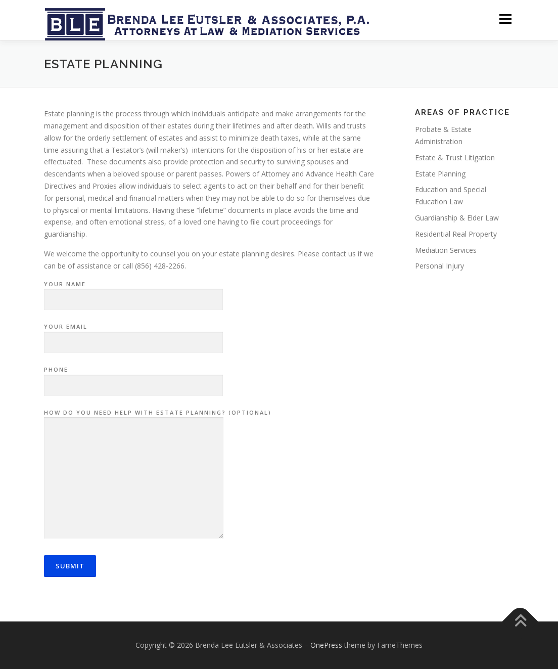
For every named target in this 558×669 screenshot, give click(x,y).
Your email (133, 335)
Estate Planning (440, 174)
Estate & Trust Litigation (455, 157)
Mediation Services (446, 250)
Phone (133, 378)
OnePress (326, 645)
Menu (505, 19)
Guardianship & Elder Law (457, 217)
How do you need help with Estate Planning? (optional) (157, 475)
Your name (133, 292)
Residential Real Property (456, 234)
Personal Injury (439, 266)
